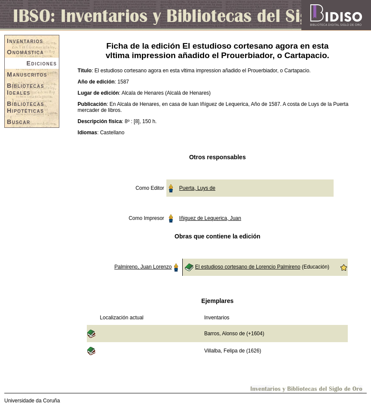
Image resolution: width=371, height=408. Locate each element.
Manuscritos (27, 74)
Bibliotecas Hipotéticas (25, 107)
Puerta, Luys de (197, 188)
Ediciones (42, 63)
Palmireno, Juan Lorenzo (143, 267)
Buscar (19, 121)
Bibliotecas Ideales (25, 89)
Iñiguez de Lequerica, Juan (210, 218)
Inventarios (25, 40)
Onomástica (25, 52)
